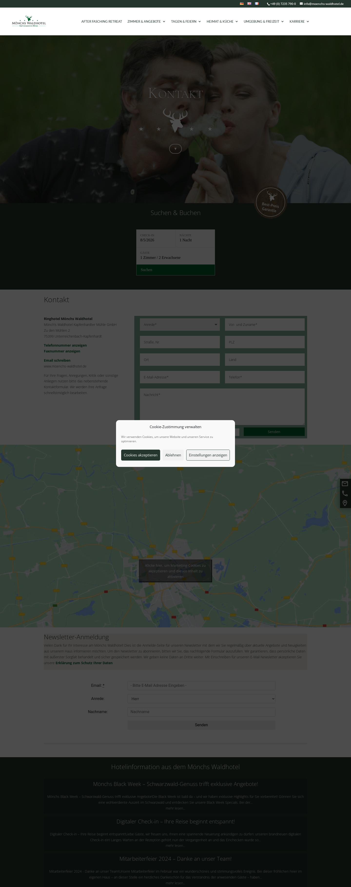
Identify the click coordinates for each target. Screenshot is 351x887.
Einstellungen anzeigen (208, 455)
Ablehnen (173, 455)
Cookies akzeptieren (140, 455)
